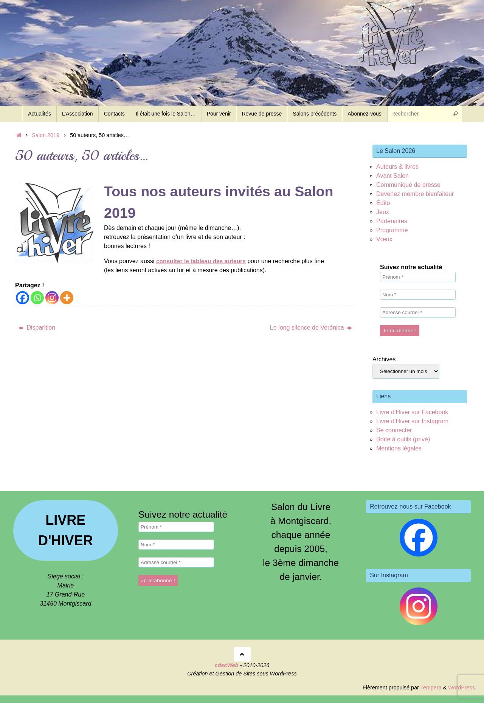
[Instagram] (52, 297)
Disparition (37, 327)
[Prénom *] (418, 277)
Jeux (382, 212)
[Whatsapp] (37, 297)
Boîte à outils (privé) (403, 439)
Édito (383, 203)
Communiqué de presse (408, 185)
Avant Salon (392, 176)
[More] (66, 297)
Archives (384, 359)
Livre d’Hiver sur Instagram (412, 421)
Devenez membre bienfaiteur (415, 194)
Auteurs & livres (397, 166)
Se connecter (394, 430)
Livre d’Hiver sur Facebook (412, 412)
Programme (392, 230)
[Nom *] (418, 295)
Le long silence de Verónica (311, 327)
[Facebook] (22, 297)
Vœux (384, 239)
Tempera (430, 687)
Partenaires (391, 221)
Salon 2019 (45, 135)
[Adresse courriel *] (418, 312)
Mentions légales (399, 448)
